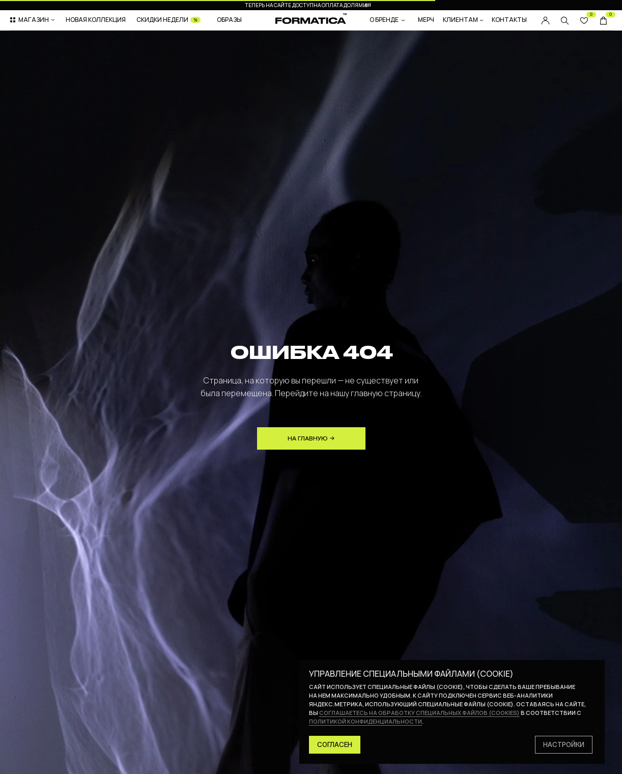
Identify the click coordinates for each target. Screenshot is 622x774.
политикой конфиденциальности (365, 721)
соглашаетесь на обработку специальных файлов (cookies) (419, 712)
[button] (33, 19)
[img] (565, 20)
